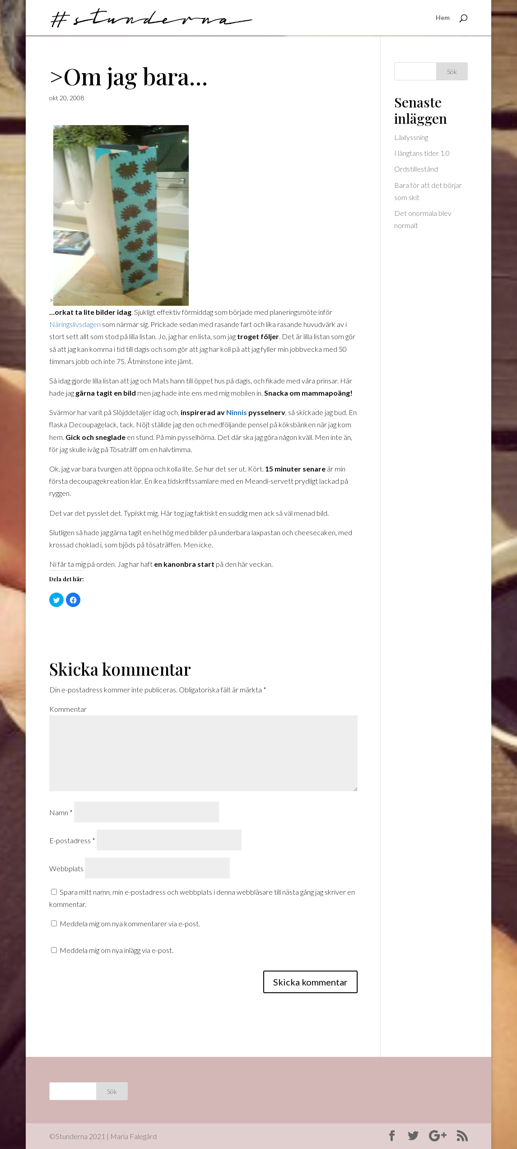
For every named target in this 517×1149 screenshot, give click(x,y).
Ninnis (236, 412)
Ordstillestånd (416, 168)
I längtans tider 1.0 (422, 153)
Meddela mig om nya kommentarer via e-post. (130, 923)
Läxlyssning (411, 137)
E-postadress (72, 840)
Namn (61, 812)
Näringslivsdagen (75, 324)
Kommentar (68, 709)
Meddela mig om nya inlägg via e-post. (116, 950)
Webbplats (66, 868)
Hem (443, 18)
